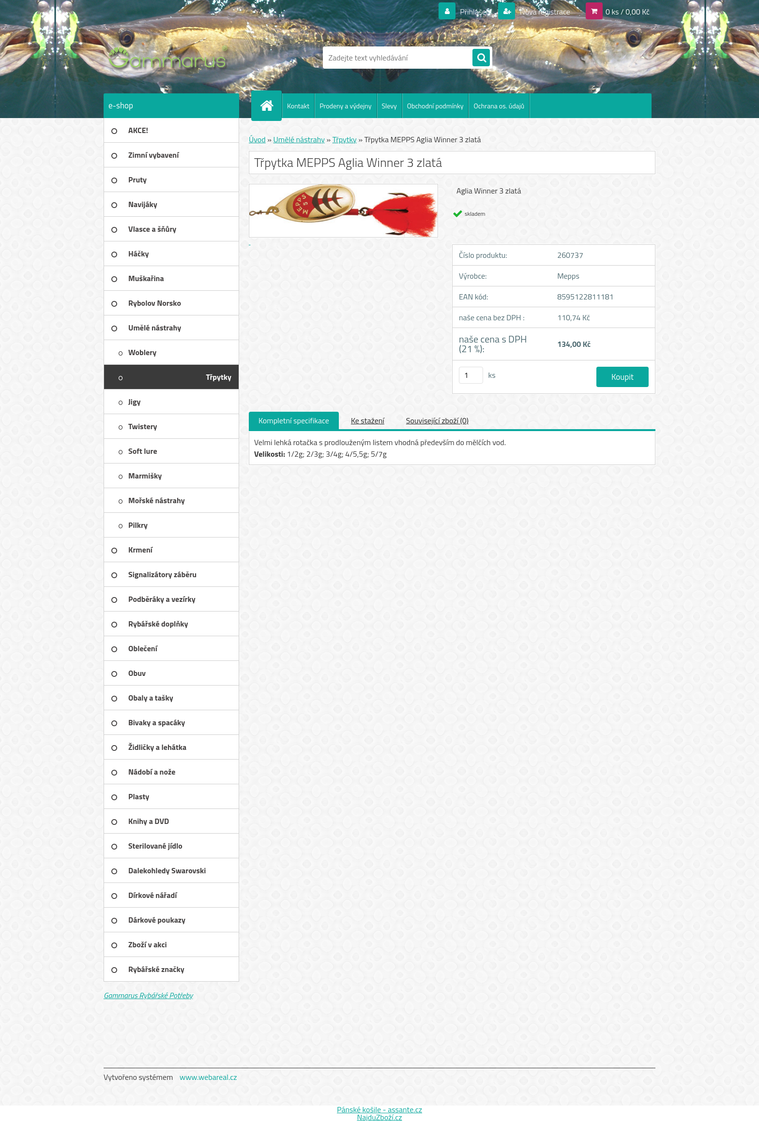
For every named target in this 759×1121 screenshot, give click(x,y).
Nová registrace (544, 11)
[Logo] (170, 57)
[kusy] (471, 375)
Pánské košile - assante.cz (379, 1109)
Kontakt (298, 106)
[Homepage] (270, 105)
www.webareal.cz (208, 1077)
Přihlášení (476, 11)
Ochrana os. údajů (498, 106)
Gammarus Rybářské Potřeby (148, 995)
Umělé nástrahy (299, 139)
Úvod (257, 139)
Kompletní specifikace (293, 420)
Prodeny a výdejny (345, 106)
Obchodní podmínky (435, 106)
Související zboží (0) (437, 420)
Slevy (389, 106)
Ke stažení (367, 420)
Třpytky (345, 139)
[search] (481, 58)
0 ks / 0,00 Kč (628, 11)
